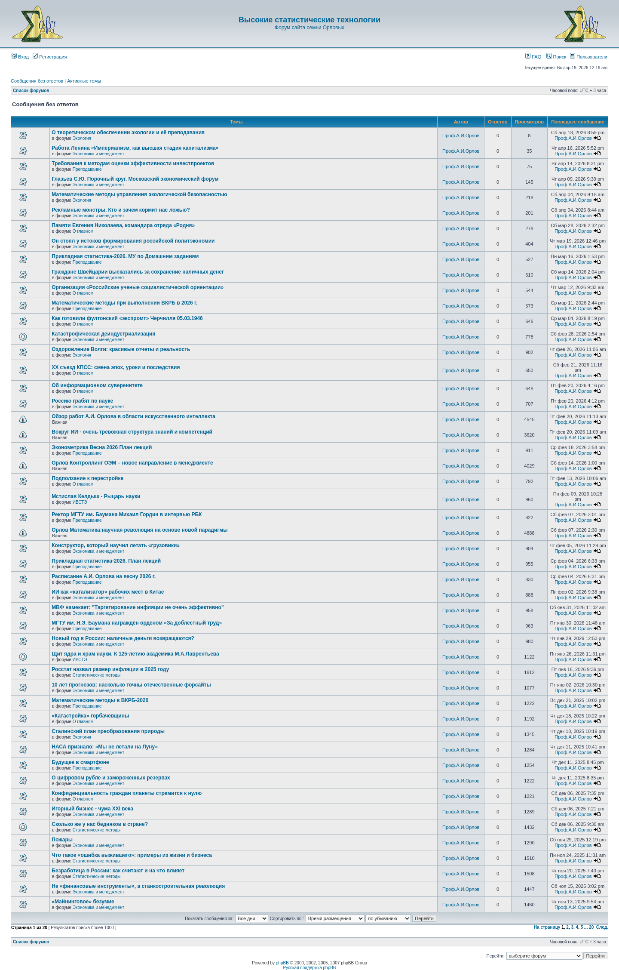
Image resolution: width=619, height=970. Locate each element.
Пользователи (588, 56)
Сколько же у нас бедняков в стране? (100, 824)
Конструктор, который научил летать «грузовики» (116, 545)
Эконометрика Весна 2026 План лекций (102, 447)
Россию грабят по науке (82, 401)
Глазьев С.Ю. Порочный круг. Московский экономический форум (135, 179)
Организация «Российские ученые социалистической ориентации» (138, 287)
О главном (83, 231)
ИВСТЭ (80, 502)
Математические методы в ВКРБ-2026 (100, 700)
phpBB (282, 963)
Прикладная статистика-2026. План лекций (106, 561)
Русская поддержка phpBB (309, 967)
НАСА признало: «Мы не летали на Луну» (105, 747)
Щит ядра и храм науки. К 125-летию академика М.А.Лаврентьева (135, 654)
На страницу (547, 927)
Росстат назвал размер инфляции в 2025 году (110, 669)
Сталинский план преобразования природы (108, 731)
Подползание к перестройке (87, 478)
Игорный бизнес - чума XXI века (92, 809)
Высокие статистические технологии (309, 19)
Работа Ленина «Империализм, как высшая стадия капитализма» (135, 148)
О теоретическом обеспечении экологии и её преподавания (128, 132)
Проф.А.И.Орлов (460, 135)
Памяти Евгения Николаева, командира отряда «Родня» (123, 225)
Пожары (62, 840)
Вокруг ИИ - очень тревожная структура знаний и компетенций (132, 432)
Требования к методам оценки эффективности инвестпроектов (133, 163)
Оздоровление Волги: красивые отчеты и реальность (121, 349)
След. (602, 927)
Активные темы (84, 80)
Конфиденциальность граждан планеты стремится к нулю (127, 793)
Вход (20, 56)
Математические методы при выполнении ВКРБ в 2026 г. (124, 303)
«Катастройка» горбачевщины (90, 716)
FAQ (533, 56)
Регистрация (50, 56)
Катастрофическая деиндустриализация (103, 334)
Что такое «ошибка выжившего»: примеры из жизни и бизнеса (132, 855)
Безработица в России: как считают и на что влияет (118, 871)
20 (591, 927)
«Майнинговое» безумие (83, 902)
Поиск (556, 56)
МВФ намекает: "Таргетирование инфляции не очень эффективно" (138, 607)
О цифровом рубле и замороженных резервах (111, 778)
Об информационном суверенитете (97, 385)
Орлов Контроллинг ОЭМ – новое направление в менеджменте (132, 463)
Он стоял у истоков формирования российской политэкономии (133, 241)
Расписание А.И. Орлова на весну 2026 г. (104, 576)
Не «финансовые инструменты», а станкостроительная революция (138, 886)
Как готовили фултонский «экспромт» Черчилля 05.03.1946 (127, 318)
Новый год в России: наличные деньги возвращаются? (123, 638)
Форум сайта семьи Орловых (309, 28)
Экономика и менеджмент (98, 153)
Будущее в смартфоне (80, 762)
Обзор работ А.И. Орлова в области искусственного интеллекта (133, 416)
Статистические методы (96, 675)
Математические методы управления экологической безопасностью (139, 194)
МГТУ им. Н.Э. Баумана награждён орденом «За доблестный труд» (137, 623)
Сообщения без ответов (37, 80)
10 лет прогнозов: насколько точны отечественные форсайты (131, 685)
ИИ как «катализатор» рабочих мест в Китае (108, 592)
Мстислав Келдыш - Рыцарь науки (96, 496)
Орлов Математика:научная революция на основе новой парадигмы (139, 530)
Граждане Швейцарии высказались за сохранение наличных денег (138, 272)
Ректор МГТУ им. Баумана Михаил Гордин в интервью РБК (127, 514)
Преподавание (87, 169)
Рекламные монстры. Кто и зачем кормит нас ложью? (121, 210)
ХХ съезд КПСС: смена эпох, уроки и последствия (116, 367)
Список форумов (31, 90)
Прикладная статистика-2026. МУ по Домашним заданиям (125, 256)
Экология (82, 138)
